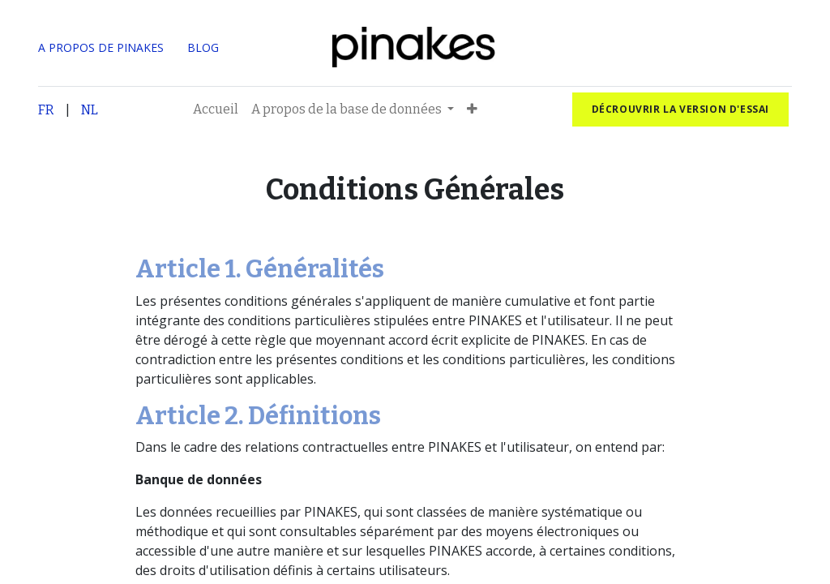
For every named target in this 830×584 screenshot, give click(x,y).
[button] (472, 109)
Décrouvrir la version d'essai (680, 109)
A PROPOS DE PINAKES (101, 47)
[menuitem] (215, 109)
